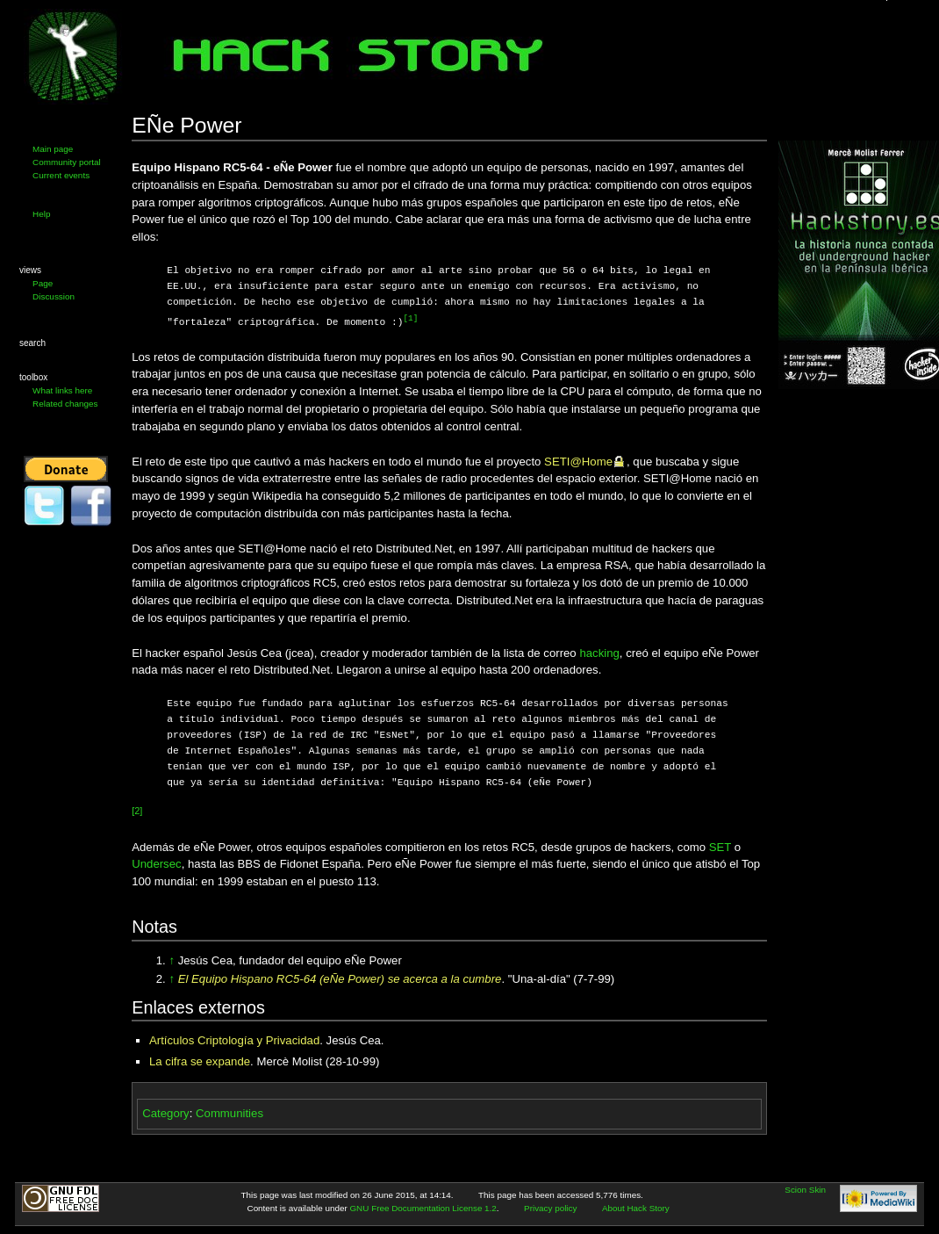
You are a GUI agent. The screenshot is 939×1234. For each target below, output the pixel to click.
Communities (229, 1112)
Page (42, 283)
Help (41, 214)
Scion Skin (805, 1189)
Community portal (66, 162)
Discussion (53, 296)
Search (32, 343)
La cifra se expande (199, 1060)
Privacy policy (550, 1207)
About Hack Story (636, 1207)
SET (720, 846)
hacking (599, 652)
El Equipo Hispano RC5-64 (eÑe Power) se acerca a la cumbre (340, 978)
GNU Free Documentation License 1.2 (422, 1207)
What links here (62, 390)
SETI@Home (578, 460)
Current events (61, 175)
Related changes (64, 403)
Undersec (156, 863)
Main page (52, 149)
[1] (410, 318)
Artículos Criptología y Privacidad (234, 1039)
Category (166, 1112)
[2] (137, 810)
